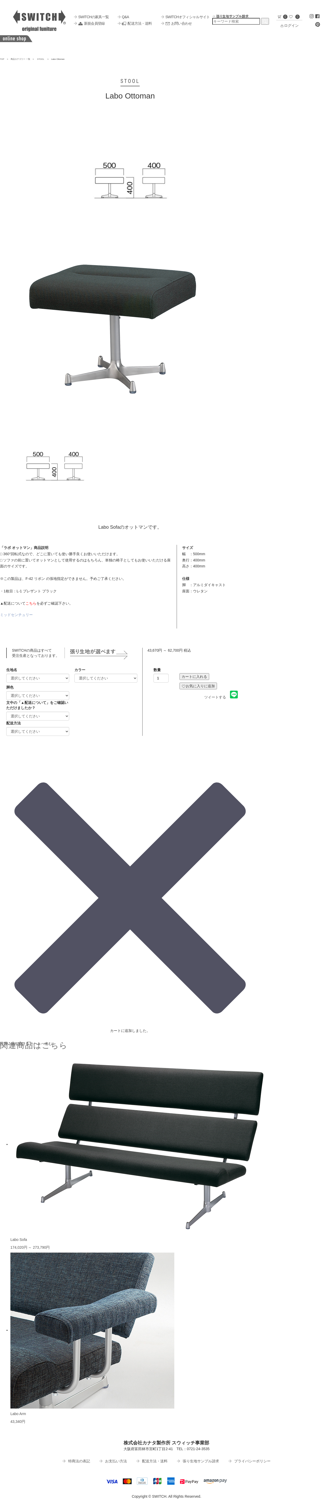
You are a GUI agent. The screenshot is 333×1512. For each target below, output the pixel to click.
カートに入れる (194, 677)
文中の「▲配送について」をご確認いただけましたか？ (37, 705)
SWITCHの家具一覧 (91, 17)
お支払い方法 (113, 1461)
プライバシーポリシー (249, 1461)
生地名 (11, 670)
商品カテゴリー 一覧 (20, 59)
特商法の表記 (76, 1461)
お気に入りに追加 (198, 686)
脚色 (10, 687)
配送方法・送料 (135, 23)
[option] (130, 176)
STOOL (40, 59)
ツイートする (215, 697)
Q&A (123, 17)
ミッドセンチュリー (16, 615)
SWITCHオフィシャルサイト (185, 17)
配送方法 (13, 723)
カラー (79, 670)
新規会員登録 (89, 23)
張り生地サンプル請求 (198, 1461)
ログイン (289, 25)
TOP (2, 59)
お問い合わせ (176, 23)
